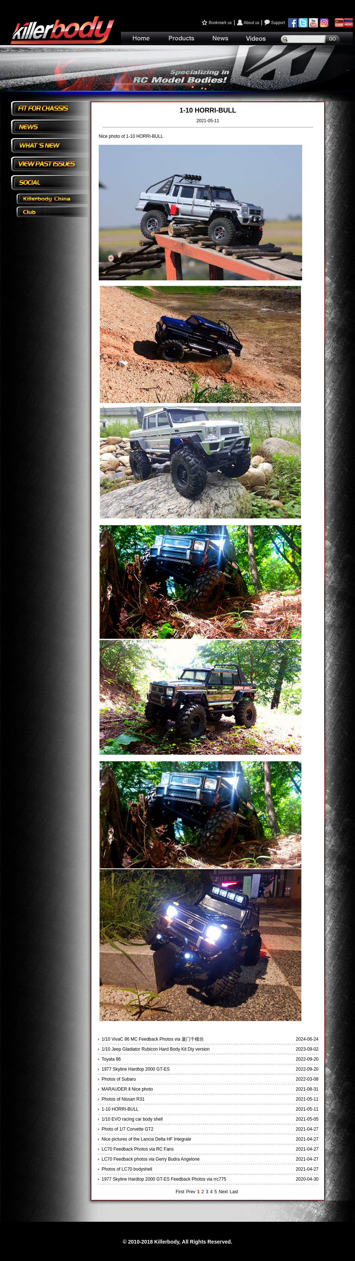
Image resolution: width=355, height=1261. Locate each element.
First (180, 1191)
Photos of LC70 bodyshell (127, 1169)
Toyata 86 (111, 1059)
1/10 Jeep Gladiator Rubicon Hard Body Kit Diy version (156, 1049)
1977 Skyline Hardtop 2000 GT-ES (136, 1069)
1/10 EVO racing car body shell (132, 1119)
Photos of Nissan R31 (123, 1099)
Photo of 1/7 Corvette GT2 (127, 1129)
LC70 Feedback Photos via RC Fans (138, 1149)
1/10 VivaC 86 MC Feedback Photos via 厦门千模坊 (153, 1039)
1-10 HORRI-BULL (120, 1109)
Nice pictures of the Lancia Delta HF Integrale (146, 1139)
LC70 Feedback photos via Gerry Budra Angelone (151, 1159)
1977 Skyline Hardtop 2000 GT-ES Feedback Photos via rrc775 (164, 1179)
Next (223, 1191)
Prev (190, 1191)
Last (234, 1191)
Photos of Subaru (119, 1079)
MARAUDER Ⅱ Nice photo (127, 1089)
